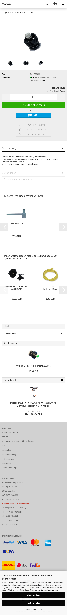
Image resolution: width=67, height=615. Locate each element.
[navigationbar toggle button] (63, 4)
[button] (6, 97)
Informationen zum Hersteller (17, 179)
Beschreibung (9, 148)
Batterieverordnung (9, 455)
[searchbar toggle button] (47, 4)
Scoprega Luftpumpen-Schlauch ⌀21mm (50, 287)
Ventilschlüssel (17, 224)
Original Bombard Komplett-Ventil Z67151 (16, 287)
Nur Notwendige (33, 603)
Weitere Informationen (33, 610)
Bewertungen (9, 172)
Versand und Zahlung (10, 432)
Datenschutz (6, 450)
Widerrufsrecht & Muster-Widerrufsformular (18, 441)
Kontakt (5, 437)
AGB (3, 446)
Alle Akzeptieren (33, 595)
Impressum (6, 464)
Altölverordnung (8, 459)
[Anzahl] (33, 97)
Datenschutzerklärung (49, 590)
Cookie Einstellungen (9, 468)
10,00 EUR (33, 371)
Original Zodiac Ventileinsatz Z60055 (33, 366)
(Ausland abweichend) (37, 80)
